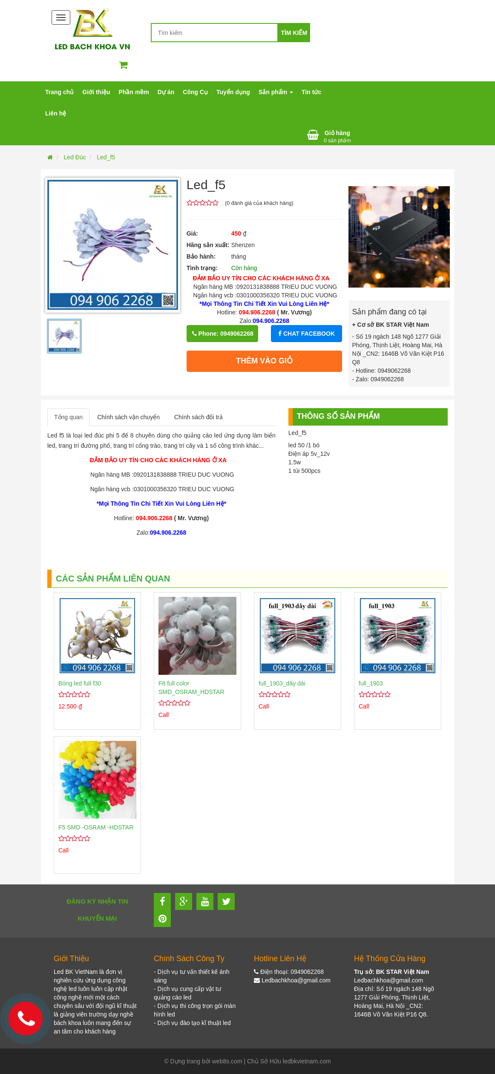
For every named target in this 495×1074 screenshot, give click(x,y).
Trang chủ (59, 92)
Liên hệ (55, 113)
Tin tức (311, 92)
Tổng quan (68, 417)
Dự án (166, 92)
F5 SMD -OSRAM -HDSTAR (95, 827)
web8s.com (227, 1061)
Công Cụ (195, 92)
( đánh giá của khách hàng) (259, 203)
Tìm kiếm (294, 32)
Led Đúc (75, 157)
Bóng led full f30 (79, 683)
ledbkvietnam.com (307, 1061)
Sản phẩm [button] (276, 92)
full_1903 (371, 683)
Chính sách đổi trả (198, 417)
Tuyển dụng (233, 92)
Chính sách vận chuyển (128, 417)
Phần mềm (134, 92)
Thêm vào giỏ (264, 361)
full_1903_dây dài (282, 683)
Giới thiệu (96, 92)
